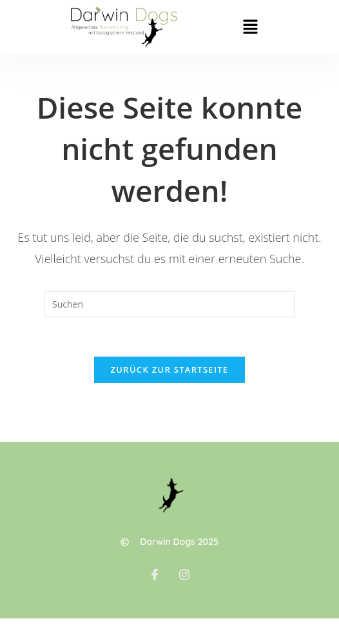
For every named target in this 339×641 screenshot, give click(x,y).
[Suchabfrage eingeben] (169, 304)
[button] (251, 27)
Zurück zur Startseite (170, 369)
